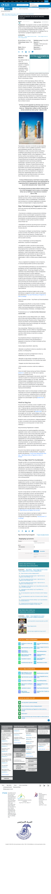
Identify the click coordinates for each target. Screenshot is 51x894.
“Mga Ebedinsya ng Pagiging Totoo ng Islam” (30, 510)
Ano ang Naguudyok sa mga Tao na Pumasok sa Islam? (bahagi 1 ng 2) (33, 593)
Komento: (36, 541)
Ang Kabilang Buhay (41, 651)
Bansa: (19, 545)
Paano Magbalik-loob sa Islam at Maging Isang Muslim (31, 617)
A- (43, 22)
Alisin (49, 746)
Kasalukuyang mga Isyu (26, 662)
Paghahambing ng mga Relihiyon (42, 684)
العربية (8, 1)
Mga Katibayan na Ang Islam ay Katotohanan (26, 673)
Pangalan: (20, 541)
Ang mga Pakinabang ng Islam (42, 644)
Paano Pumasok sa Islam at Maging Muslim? (29, 573)
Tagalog (46, 1)
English (4, 1)
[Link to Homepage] (5, 4)
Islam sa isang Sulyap (23, 8)
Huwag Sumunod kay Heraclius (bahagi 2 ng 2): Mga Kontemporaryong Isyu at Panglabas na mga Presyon (30, 604)
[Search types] (34, 6)
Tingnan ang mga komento (43, 534)
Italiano (42, 1)
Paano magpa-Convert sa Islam (30, 36)
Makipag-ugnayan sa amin (44, 8)
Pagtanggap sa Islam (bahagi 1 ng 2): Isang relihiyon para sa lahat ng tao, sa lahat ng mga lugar (33, 587)
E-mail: (19, 549)
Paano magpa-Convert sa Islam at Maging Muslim (30, 570)
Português (30, 1)
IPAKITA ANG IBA (5, 774)
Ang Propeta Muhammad (42, 688)
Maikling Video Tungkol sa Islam (43, 692)
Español (12, 1)
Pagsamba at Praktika (26, 680)
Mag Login (13, 4)
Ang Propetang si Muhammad (41, 659)
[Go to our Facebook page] (40, 785)
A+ (46, 22)
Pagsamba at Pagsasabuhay (24, 651)
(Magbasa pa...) (5, 746)
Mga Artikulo (7, 8)
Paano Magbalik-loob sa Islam (42, 677)
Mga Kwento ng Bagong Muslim (26, 684)
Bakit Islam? (24, 713)
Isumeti (36, 551)
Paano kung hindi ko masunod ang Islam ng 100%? (37, 621)
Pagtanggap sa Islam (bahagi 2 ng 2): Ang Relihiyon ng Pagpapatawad (31, 590)
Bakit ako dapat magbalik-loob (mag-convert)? (36, 631)
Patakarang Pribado (17, 787)
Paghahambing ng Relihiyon (41, 655)
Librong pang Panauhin (5, 11)
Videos (14, 8)
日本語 (38, 1)
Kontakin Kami (40, 397)
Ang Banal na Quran (26, 658)
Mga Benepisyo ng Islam (42, 673)
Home (2, 8)
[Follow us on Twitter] (44, 785)
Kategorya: (21, 35)
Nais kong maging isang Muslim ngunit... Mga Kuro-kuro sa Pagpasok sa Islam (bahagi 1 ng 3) (32, 576)
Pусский (25, 1)
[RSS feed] (48, 785)
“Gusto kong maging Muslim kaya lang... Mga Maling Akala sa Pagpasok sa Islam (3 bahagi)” (32, 455)
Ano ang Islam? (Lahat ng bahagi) (29, 702)
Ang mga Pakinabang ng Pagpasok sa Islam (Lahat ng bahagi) (34, 710)
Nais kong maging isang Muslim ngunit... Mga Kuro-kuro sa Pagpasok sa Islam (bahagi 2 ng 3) (32, 580)
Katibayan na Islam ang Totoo (26, 644)
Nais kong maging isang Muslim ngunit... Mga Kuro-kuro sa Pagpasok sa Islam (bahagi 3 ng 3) (32, 583)
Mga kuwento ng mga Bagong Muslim (26, 655)
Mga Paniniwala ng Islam (27, 647)
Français (16, 1)
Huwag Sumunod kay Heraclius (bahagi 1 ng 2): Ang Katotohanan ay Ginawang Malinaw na (33, 600)
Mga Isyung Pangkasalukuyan (25, 692)
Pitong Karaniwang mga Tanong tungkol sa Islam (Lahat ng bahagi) (35, 717)
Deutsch (21, 1)
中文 (34, 1)
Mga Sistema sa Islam (42, 662)
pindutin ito (21, 372)
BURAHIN (47, 749)
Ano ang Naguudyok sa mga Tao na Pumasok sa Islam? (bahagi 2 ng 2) (33, 597)
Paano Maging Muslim (31, 626)
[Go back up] (49, 720)
